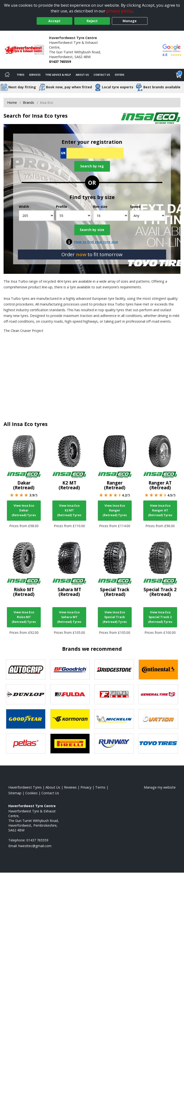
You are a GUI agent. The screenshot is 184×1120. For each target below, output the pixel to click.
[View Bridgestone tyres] (114, 670)
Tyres (20, 74)
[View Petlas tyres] (25, 744)
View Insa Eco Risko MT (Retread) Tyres (24, 617)
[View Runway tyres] (114, 744)
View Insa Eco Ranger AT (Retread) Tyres (160, 510)
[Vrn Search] (92, 153)
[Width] (36, 215)
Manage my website (160, 787)
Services (34, 74)
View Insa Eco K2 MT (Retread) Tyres (69, 510)
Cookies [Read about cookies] (31, 793)
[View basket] (179, 75)
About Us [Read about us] (52, 787)
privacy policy (119, 11)
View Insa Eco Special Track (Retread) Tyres (115, 617)
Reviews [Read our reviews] (70, 787)
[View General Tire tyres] (158, 694)
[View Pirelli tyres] (70, 744)
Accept (54, 21)
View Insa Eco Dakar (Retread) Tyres (24, 510)
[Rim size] (110, 215)
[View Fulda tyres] (70, 694)
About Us (82, 74)
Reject (92, 21)
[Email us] (34, 846)
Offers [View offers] (119, 74)
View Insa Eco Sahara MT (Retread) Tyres (69, 617)
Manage (130, 21)
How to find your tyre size (96, 242)
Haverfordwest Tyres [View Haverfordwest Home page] (25, 787)
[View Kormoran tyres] (70, 719)
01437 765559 (60, 61)
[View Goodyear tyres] (25, 719)
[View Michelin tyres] (114, 719)
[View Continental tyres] (158, 670)
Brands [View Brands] (28, 102)
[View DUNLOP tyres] (25, 694)
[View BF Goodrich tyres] (70, 670)
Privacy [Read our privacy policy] (85, 787)
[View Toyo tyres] (158, 744)
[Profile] (73, 215)
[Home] (7, 75)
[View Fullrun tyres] (114, 694)
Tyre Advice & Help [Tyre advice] (58, 74)
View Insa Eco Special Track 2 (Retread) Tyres (160, 617)
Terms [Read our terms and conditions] (100, 787)
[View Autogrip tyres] (25, 670)
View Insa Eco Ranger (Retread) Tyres (115, 510)
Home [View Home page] (12, 102)
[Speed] (147, 215)
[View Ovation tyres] (158, 719)
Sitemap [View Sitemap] (14, 793)
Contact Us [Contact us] (102, 74)
